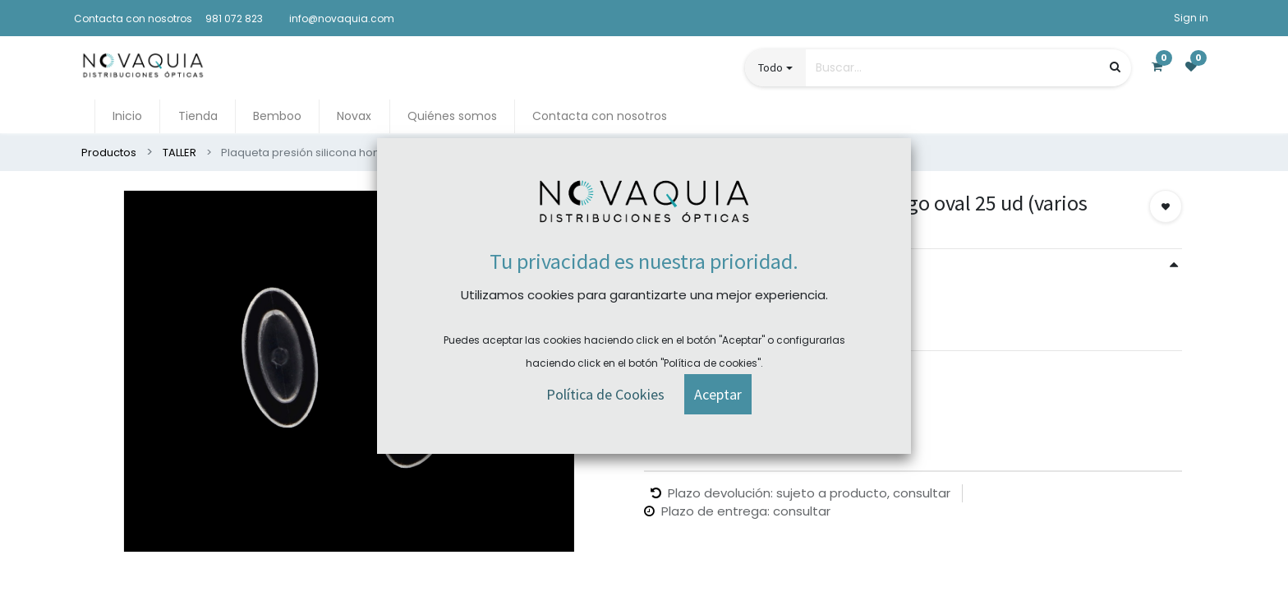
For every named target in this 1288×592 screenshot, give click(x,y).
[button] (1165, 206)
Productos (108, 152)
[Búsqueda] (1115, 67)
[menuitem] (127, 116)
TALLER (179, 152)
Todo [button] (770, 67)
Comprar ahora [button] (710, 386)
